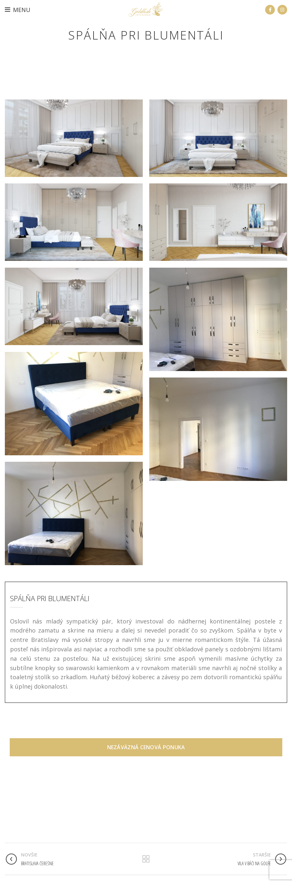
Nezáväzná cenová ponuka (146, 737)
